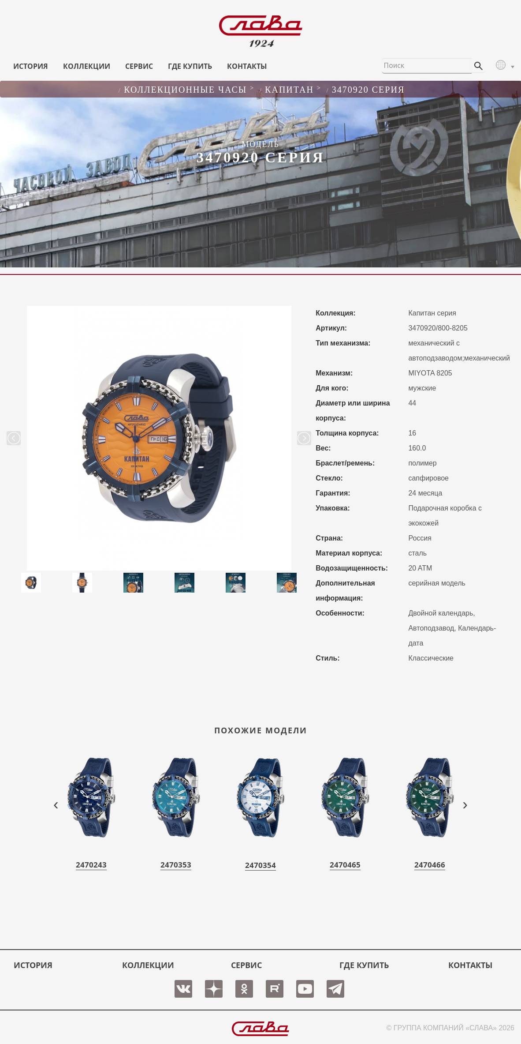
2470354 (260, 865)
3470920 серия (368, 89)
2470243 (91, 865)
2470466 (429, 865)
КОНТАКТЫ (247, 66)
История (30, 66)
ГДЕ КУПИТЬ (190, 66)
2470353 (175, 865)
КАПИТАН (289, 89)
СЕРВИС (139, 66)
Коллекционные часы (185, 89)
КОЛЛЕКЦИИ (86, 66)
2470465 (345, 865)
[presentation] (56, 803)
